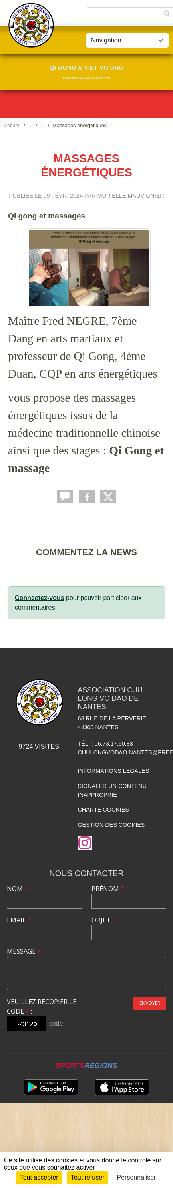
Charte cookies (103, 809)
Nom (17, 888)
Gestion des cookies (111, 825)
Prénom (107, 888)
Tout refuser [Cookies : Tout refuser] (87, 1177)
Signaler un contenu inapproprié (112, 790)
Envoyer (149, 1003)
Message (24, 951)
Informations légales (113, 771)
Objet (103, 920)
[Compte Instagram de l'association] (85, 843)
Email (19, 920)
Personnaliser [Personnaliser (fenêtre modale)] (136, 1177)
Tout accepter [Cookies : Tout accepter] (39, 1177)
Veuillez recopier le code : (41, 1006)
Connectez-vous (39, 597)
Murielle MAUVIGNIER (130, 195)
